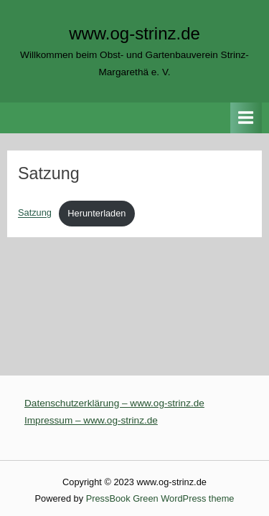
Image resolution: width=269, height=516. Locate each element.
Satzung (35, 213)
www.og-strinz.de (134, 33)
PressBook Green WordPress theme (160, 498)
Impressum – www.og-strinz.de (91, 420)
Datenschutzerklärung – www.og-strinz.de (114, 403)
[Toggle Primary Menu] (246, 117)
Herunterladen (96, 213)
